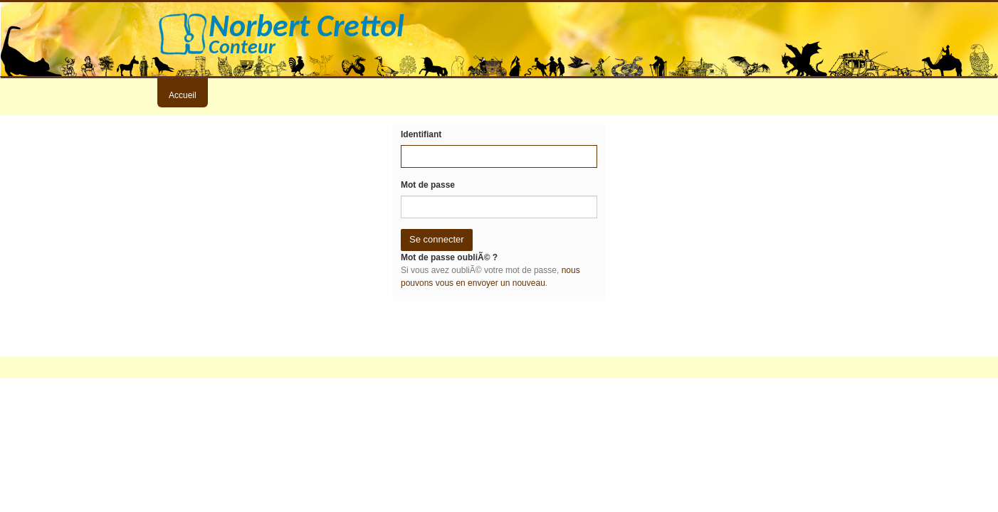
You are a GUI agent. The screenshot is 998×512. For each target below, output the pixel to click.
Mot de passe (428, 185)
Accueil (182, 95)
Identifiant (421, 134)
